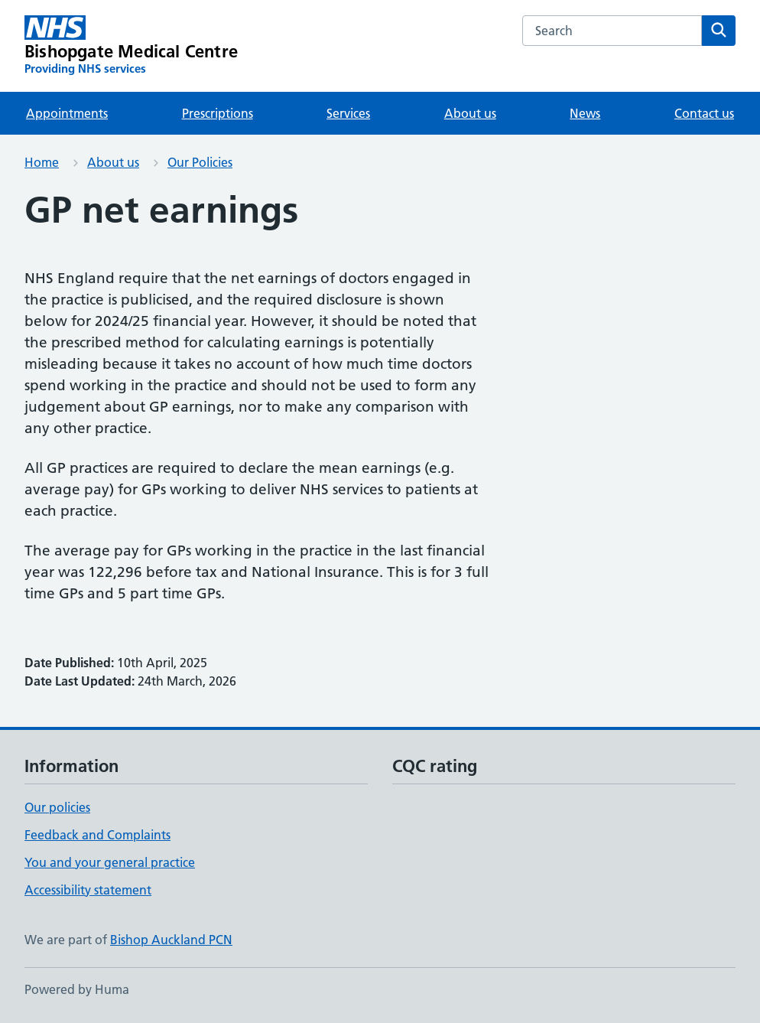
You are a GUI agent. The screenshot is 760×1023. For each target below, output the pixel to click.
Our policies (57, 807)
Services (348, 113)
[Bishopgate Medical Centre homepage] (131, 46)
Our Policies (199, 162)
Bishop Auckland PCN (171, 939)
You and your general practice (109, 862)
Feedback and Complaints (97, 834)
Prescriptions (217, 113)
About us (470, 113)
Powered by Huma (76, 989)
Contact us (704, 113)
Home (41, 162)
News (585, 113)
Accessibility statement (87, 890)
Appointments (67, 113)
